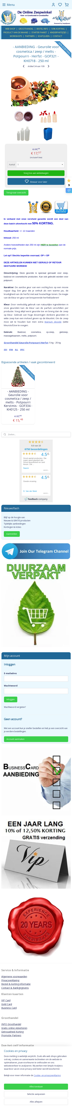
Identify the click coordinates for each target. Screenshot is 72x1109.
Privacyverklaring (10, 980)
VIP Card (5, 1000)
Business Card (9, 1007)
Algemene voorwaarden (14, 976)
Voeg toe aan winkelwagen (36, 173)
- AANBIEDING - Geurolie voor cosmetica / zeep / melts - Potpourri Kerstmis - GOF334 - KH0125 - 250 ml (18, 400)
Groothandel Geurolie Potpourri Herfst (26, 342)
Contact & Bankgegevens (15, 987)
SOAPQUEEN (44, 36)
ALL (16, 349)
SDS (5, 349)
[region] (36, 1067)
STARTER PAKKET (39, 32)
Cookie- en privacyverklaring (47, 1075)
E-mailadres (10, 673)
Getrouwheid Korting (12, 1031)
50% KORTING (58, 28)
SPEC (22, 349)
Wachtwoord (10, 685)
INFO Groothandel (11, 1024)
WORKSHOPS (16, 36)
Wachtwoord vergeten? (15, 707)
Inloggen (10, 699)
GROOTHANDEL (25, 28)
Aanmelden (11, 533)
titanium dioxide (53, 321)
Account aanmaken (15, 739)
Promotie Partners (11, 1035)
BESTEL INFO (42, 28)
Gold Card (6, 1004)
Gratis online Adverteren (14, 1028)
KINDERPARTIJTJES (58, 32)
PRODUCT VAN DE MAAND (15, 32)
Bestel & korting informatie (16, 984)
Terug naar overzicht (16, 192)
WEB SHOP (10, 28)
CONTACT (57, 36)
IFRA (11, 349)
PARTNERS (30, 36)
